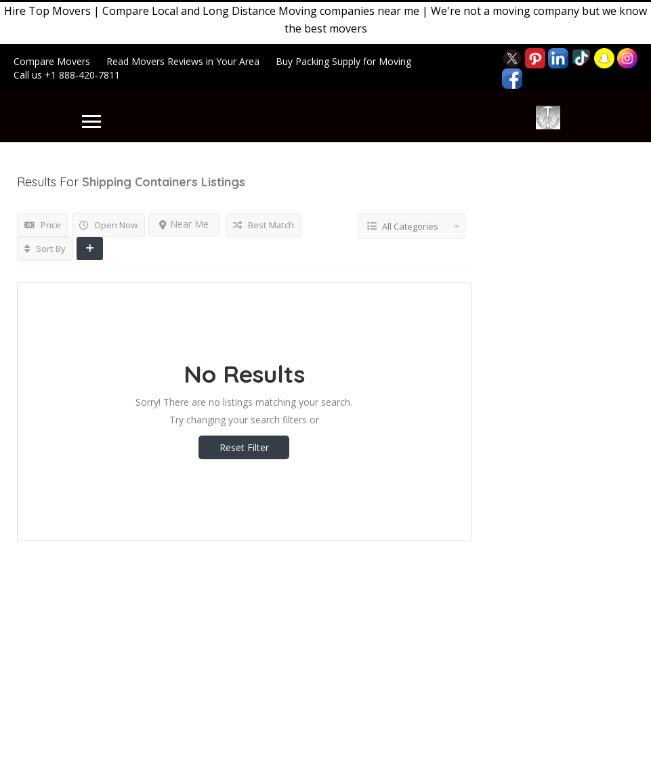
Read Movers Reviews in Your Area (182, 61)
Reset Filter (244, 447)
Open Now (108, 225)
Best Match (263, 225)
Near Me (184, 223)
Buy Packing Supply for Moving (343, 61)
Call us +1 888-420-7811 (67, 74)
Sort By (45, 248)
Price (42, 225)
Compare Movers (52, 61)
